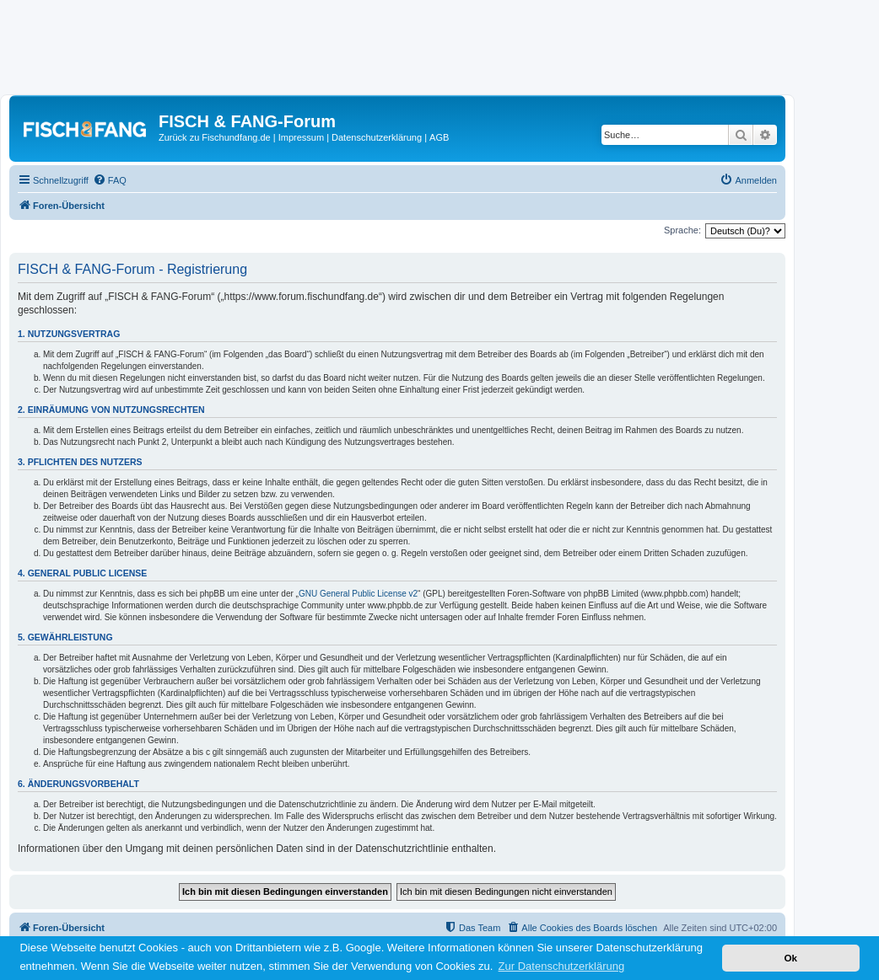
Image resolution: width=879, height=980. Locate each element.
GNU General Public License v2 (358, 593)
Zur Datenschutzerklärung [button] (562, 966)
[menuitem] (110, 180)
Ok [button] (790, 957)
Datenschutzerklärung (377, 137)
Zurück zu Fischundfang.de (215, 137)
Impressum (301, 137)
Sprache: (682, 230)
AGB (439, 137)
